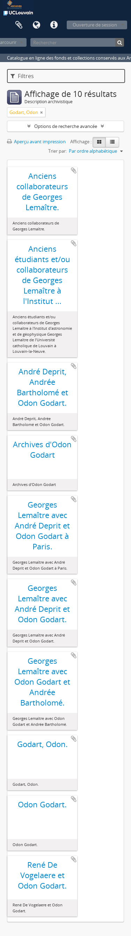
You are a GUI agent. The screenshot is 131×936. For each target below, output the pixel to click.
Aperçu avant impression (36, 141)
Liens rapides (54, 25)
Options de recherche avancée (65, 126)
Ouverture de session (95, 25)
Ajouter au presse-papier (73, 170)
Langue (36, 25)
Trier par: (57, 151)
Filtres (22, 76)
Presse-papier (19, 25)
